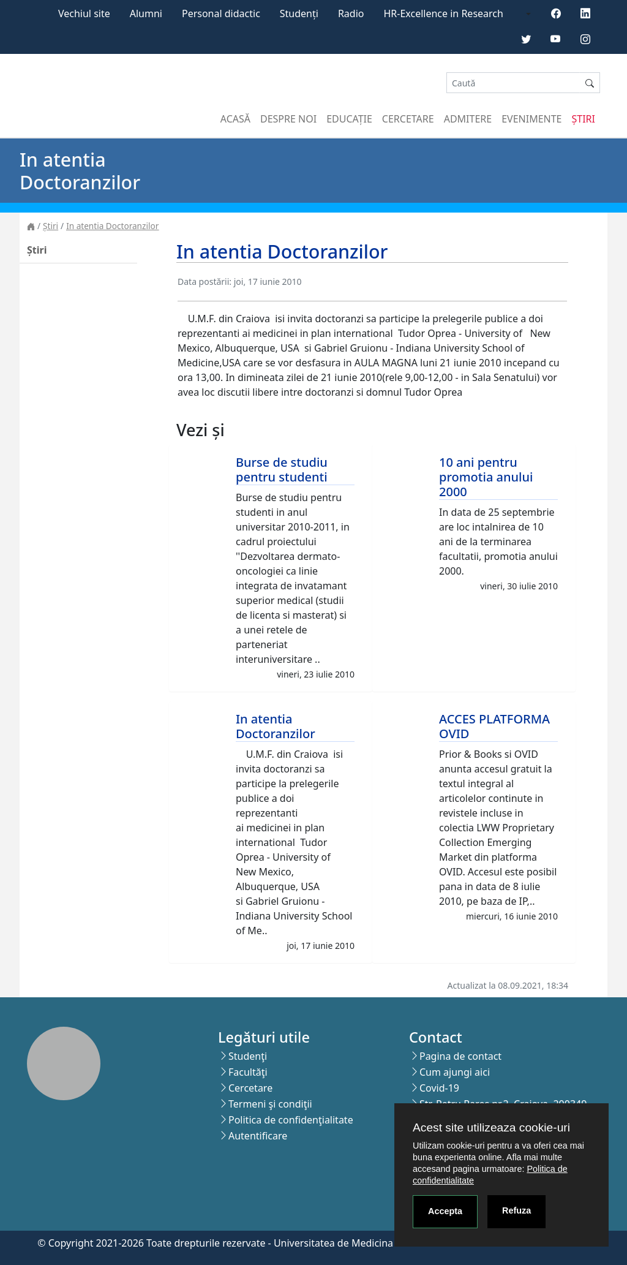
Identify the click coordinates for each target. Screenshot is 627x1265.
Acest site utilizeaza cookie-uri (491, 1127)
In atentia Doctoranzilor (112, 226)
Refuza (516, 1210)
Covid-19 (439, 1088)
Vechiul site (84, 13)
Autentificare (257, 1135)
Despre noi (288, 119)
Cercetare (408, 119)
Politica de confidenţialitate (290, 1120)
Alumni (146, 13)
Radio (351, 13)
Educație (349, 119)
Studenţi (247, 1056)
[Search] (513, 83)
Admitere (468, 119)
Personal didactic (221, 13)
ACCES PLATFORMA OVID (494, 726)
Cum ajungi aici (454, 1072)
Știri (583, 119)
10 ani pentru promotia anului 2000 (486, 477)
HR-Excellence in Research (443, 13)
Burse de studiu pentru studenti (282, 469)
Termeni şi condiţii (270, 1104)
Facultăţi (248, 1072)
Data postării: (204, 281)
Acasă (235, 119)
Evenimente (531, 119)
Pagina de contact (460, 1056)
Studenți (299, 13)
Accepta (445, 1211)
